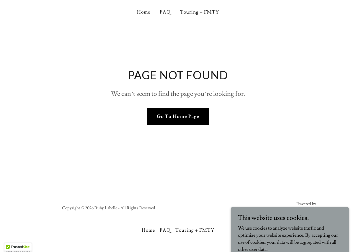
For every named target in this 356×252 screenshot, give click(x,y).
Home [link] (143, 12)
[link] (296, 211)
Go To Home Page (178, 116)
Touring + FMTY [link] (199, 12)
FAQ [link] (165, 12)
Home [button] (148, 230)
